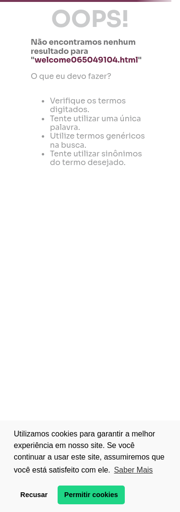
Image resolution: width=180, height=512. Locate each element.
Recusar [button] (34, 495)
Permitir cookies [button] (91, 495)
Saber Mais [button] (133, 470)
